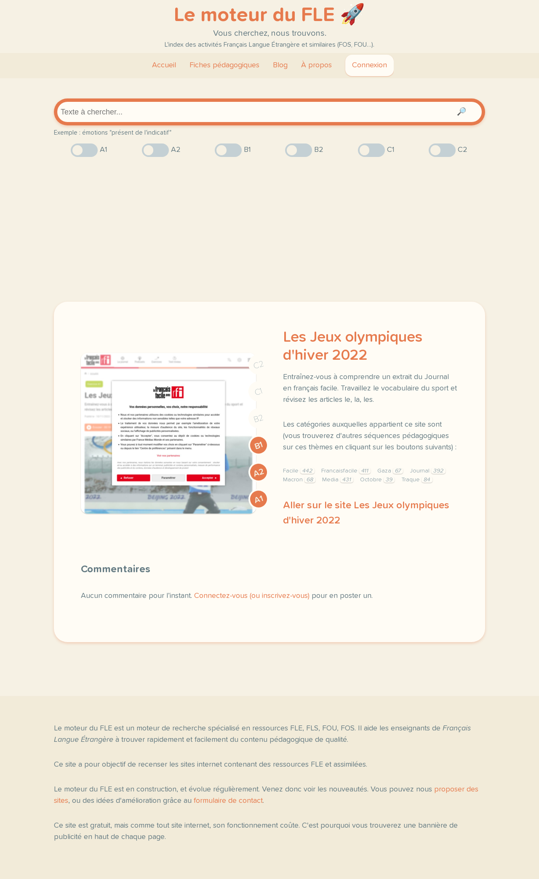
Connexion (369, 65)
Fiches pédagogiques (224, 65)
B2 (259, 418)
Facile (299, 471)
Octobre (377, 480)
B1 (258, 446)
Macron (299, 480)
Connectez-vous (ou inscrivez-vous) (252, 596)
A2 (258, 472)
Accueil (164, 65)
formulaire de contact (228, 801)
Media (337, 480)
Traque (416, 480)
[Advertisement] (269, 229)
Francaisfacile (346, 471)
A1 (258, 499)
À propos (316, 65)
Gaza (390, 471)
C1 (258, 392)
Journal (428, 471)
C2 (258, 365)
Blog (280, 65)
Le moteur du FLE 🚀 (269, 15)
